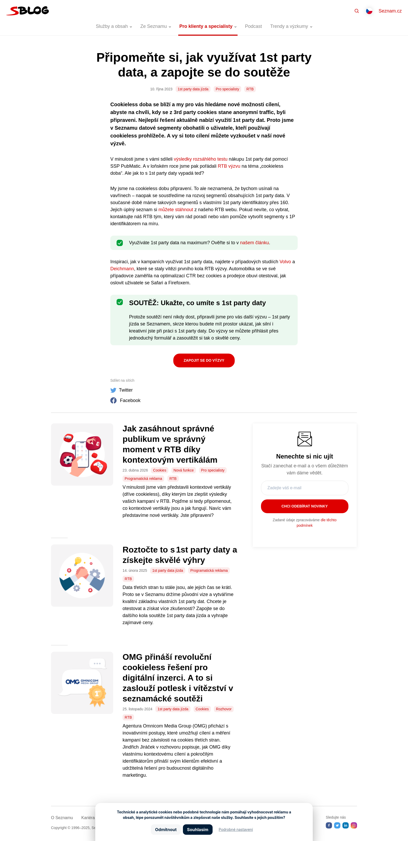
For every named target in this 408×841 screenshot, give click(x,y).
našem (247, 242)
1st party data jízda (193, 89)
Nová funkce (184, 470)
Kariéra (88, 817)
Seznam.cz (390, 11)
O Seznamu (62, 817)
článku (261, 242)
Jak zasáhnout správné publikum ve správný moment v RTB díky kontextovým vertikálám (171, 444)
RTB (250, 89)
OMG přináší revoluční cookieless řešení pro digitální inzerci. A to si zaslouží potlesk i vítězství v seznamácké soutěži (178, 677)
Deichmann (122, 268)
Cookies (159, 470)
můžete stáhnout (175, 209)
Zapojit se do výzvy (204, 360)
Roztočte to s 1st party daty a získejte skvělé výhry (180, 555)
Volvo (285, 261)
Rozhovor (224, 709)
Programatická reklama (143, 478)
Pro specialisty (227, 89)
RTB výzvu (229, 166)
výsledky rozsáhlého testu (200, 159)
